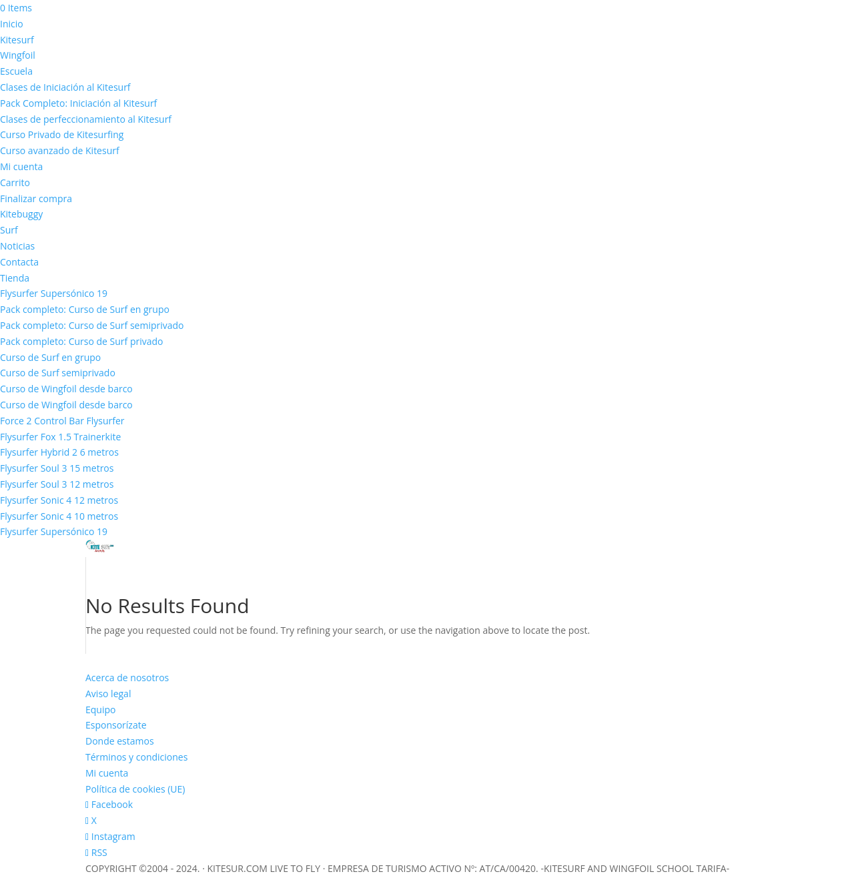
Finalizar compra (36, 198)
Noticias (17, 246)
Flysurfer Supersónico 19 (53, 293)
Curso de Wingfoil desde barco (66, 388)
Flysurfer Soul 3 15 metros (56, 468)
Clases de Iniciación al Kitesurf (65, 87)
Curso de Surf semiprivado (57, 372)
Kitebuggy (21, 213)
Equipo (100, 709)
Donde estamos (119, 741)
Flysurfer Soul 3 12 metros (56, 484)
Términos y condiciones (136, 757)
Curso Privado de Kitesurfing (61, 134)
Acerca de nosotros (127, 677)
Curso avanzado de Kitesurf (59, 150)
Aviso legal (108, 693)
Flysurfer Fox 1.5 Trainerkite (60, 436)
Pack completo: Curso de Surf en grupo (84, 309)
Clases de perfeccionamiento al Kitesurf (85, 119)
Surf (9, 230)
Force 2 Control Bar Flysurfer (62, 420)
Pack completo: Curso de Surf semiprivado (92, 325)
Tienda (14, 278)
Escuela (16, 71)
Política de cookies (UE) (135, 789)
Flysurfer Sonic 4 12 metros (59, 500)
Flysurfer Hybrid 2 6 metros (59, 452)
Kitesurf (17, 39)
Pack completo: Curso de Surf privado (81, 341)
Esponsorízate (116, 725)
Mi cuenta (21, 166)
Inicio (11, 23)
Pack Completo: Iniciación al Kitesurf (78, 103)
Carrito (15, 182)
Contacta (19, 262)
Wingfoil (17, 55)
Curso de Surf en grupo (50, 357)
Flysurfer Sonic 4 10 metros (59, 516)
